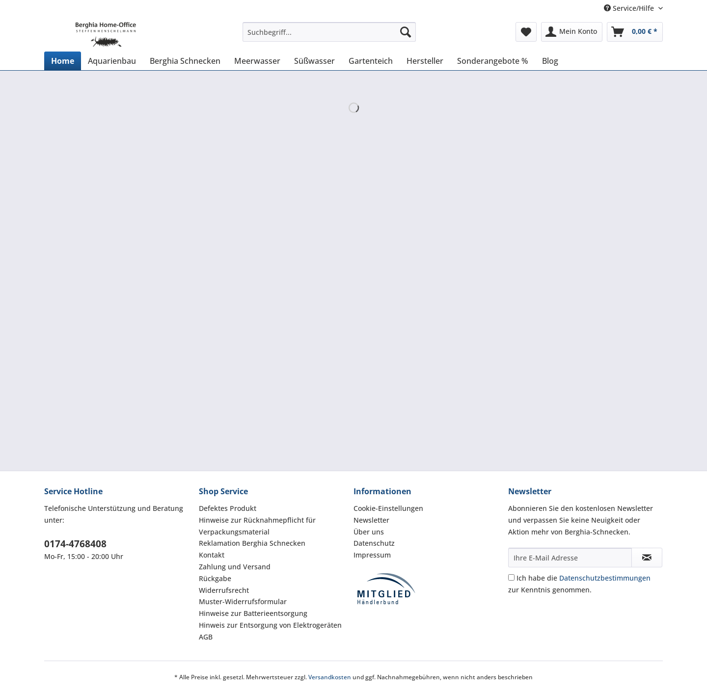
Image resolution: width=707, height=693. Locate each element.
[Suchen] (405, 32)
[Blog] (550, 61)
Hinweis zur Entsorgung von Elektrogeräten (270, 625)
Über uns (369, 531)
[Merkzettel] (526, 32)
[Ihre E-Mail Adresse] (570, 557)
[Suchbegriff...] (329, 32)
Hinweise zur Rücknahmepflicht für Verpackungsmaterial (257, 525)
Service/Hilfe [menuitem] (630, 8)
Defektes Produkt (227, 508)
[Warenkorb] (635, 32)
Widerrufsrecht (224, 590)
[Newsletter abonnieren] (646, 557)
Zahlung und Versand (235, 566)
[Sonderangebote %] (492, 61)
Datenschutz (374, 543)
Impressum (372, 555)
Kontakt (211, 555)
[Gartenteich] (371, 61)
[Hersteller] (425, 61)
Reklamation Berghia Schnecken (252, 543)
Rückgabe (215, 578)
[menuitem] (329, 36)
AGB (206, 636)
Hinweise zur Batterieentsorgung (253, 613)
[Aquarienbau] (112, 61)
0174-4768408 (75, 543)
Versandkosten (329, 677)
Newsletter (371, 520)
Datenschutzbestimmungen (605, 578)
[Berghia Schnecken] (185, 61)
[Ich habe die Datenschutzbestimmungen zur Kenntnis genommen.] (511, 577)
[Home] (62, 61)
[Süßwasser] (314, 61)
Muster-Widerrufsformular (243, 601)
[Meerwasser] (257, 61)
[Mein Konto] (571, 32)
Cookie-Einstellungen (388, 508)
